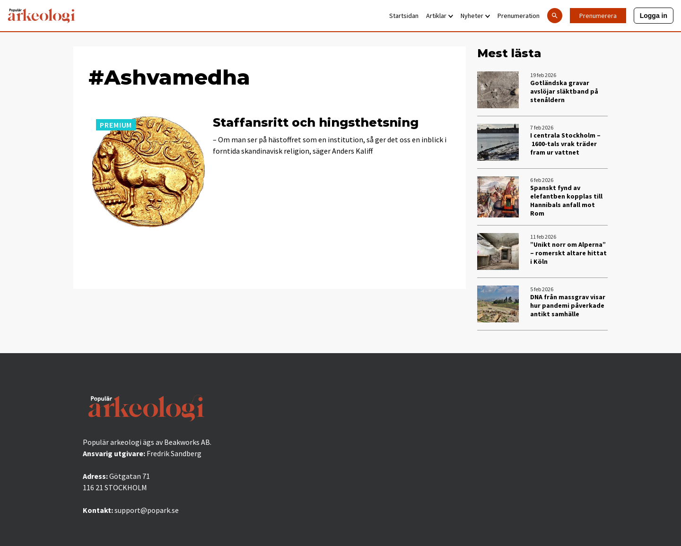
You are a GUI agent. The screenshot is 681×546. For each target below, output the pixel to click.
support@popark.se (146, 510)
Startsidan (404, 15)
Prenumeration (519, 15)
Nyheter (475, 15)
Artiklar (439, 15)
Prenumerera (598, 15)
